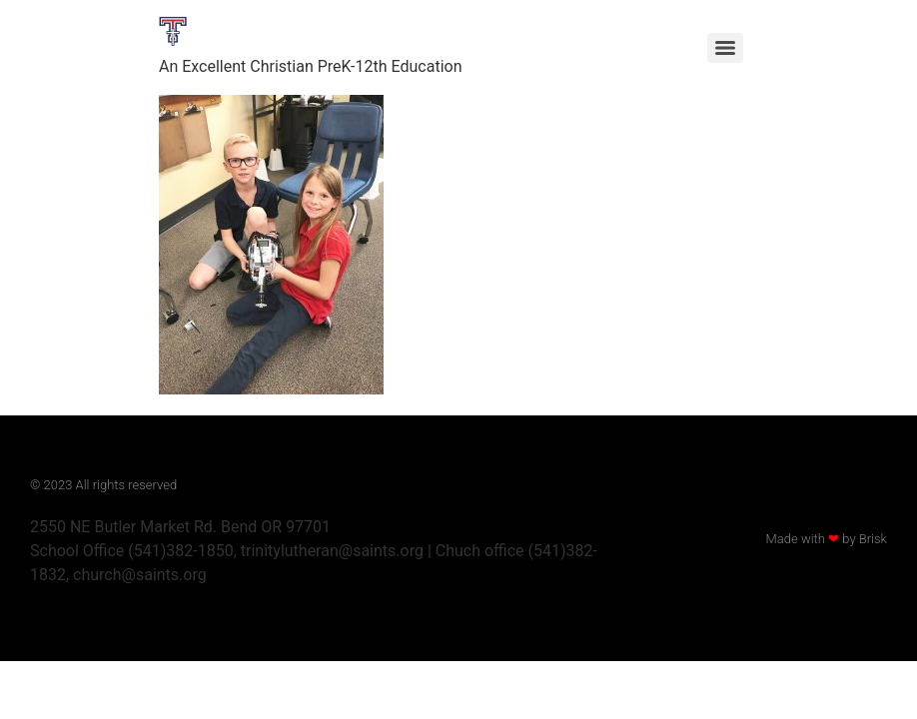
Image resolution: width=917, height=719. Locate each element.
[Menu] (725, 48)
